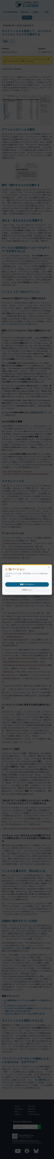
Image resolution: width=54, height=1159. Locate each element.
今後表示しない (27, 590)
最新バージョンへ (27, 584)
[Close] (48, 567)
